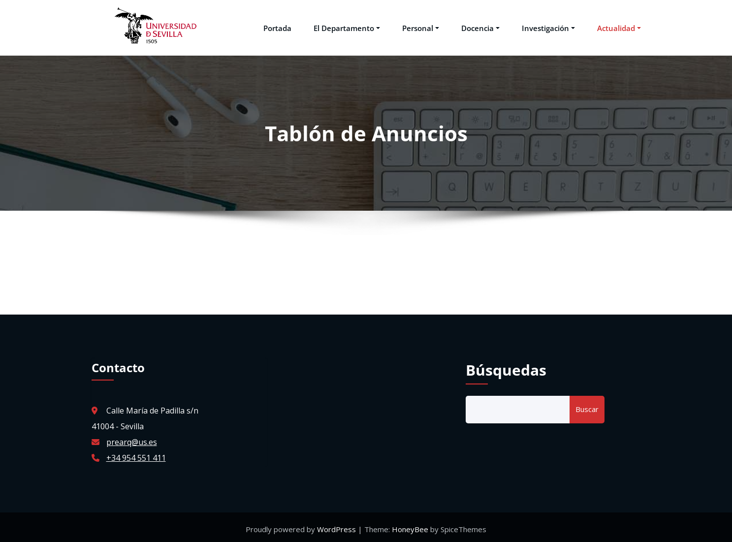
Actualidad (619, 26)
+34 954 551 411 (136, 453)
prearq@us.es (131, 438)
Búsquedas (506, 366)
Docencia (480, 26)
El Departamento (347, 26)
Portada (277, 26)
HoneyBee (410, 525)
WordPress (337, 525)
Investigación (548, 26)
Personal (420, 26)
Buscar (587, 405)
